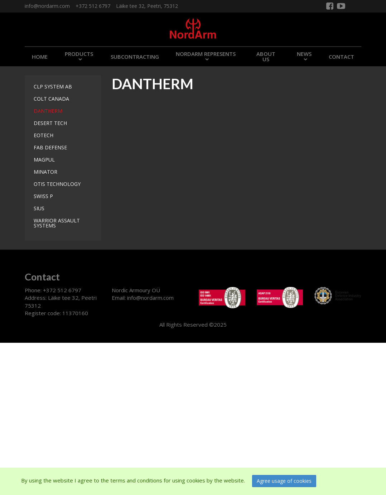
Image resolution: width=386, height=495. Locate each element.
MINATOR (45, 171)
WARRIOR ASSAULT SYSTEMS (57, 223)
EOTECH (43, 135)
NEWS (304, 53)
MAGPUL (44, 159)
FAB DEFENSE (50, 147)
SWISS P (43, 196)
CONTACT (341, 56)
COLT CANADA (51, 98)
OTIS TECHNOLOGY (57, 184)
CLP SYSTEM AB (53, 86)
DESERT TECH (50, 123)
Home (40, 56)
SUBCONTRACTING (135, 56)
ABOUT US (265, 56)
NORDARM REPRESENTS (206, 53)
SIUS (39, 208)
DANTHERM (48, 110)
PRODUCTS (79, 53)
